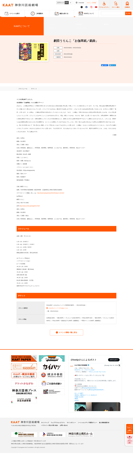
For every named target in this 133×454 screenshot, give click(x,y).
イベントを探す (11, 19)
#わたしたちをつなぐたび (97, 371)
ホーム (4, 19)
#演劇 (76, 397)
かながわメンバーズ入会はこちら (57, 308)
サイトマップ (45, 422)
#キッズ (77, 393)
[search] (113, 13)
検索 (129, 13)
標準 (66, 2)
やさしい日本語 (91, 2)
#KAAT (77, 400)
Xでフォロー (114, 360)
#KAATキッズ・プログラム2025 (84, 370)
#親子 (81, 393)
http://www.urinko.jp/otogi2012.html (30, 206)
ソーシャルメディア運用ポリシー (87, 422)
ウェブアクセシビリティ (58, 422)
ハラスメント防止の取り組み (49, 425)
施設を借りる (61, 13)
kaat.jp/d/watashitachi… (90, 388)
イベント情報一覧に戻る (66, 332)
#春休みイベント (85, 395)
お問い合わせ (64, 425)
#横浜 (76, 398)
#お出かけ (94, 395)
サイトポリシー (71, 422)
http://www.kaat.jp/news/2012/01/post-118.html (50, 193)
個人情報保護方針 (104, 422)
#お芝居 (81, 397)
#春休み (77, 395)
